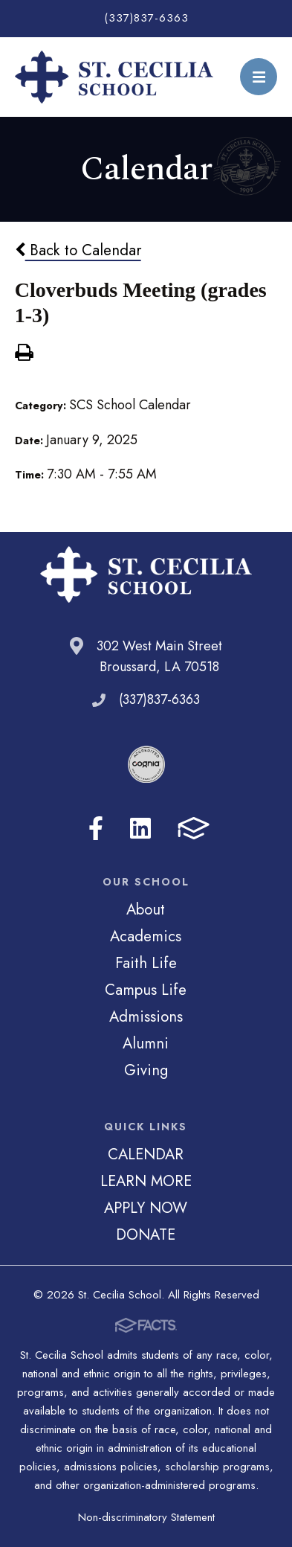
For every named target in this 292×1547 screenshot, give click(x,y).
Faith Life (146, 963)
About (145, 909)
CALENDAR (146, 1154)
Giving (146, 1070)
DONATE (145, 1234)
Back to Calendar (78, 250)
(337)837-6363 (146, 18)
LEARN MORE (146, 1181)
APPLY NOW (145, 1208)
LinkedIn (140, 828)
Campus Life (145, 990)
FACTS (194, 828)
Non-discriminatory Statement (146, 1517)
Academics (145, 936)
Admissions (146, 1016)
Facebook (95, 828)
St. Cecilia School (114, 77)
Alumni (146, 1043)
